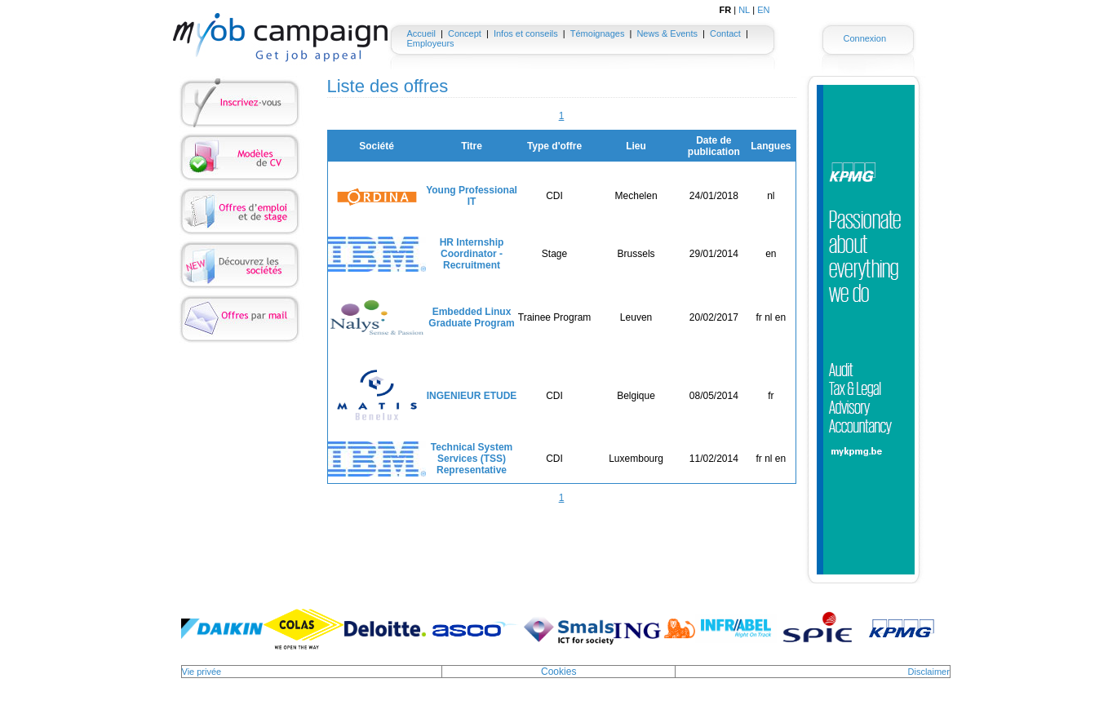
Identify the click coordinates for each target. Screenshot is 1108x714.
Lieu (636, 146)
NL (744, 10)
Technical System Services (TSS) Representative (472, 458)
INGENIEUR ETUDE (472, 395)
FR (726, 10)
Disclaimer (929, 671)
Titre (471, 146)
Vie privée (202, 671)
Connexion (864, 38)
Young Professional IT (471, 195)
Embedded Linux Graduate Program (471, 317)
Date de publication (714, 146)
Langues (771, 146)
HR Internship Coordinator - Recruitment (472, 254)
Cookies (558, 671)
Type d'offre (554, 146)
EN (763, 10)
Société (376, 146)
